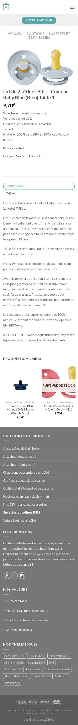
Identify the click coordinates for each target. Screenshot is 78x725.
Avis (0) (11, 193)
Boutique (35, 33)
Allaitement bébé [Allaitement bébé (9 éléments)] (14, 662)
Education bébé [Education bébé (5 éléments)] (13, 669)
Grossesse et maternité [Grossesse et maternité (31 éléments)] (57, 669)
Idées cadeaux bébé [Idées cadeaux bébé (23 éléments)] (16, 676)
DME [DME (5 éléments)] (51, 662)
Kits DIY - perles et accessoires (25, 504)
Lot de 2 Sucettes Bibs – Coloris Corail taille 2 (58, 407)
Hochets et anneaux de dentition (26, 496)
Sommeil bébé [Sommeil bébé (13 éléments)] (12, 682)
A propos (12, 710)
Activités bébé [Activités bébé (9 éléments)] (36, 656)
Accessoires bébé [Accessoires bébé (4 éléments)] (14, 656)
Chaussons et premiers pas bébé (26, 472)
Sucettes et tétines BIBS (49, 35)
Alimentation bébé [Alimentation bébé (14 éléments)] (59, 656)
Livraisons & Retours (39, 713)
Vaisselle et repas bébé (19, 520)
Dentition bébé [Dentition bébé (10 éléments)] (36, 662)
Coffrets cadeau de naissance (24, 480)
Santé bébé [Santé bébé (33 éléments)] (61, 676)
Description (15, 186)
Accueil (15, 33)
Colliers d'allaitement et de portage (28, 488)
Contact (27, 710)
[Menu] (72, 7)
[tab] (39, 186)
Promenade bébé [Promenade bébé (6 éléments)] (41, 676)
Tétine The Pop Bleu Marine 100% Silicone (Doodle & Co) (20, 409)
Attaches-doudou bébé (19, 456)
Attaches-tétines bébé (19, 464)
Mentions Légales (58, 710)
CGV (40, 710)
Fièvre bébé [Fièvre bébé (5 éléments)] (33, 669)
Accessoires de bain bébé (21, 448)
